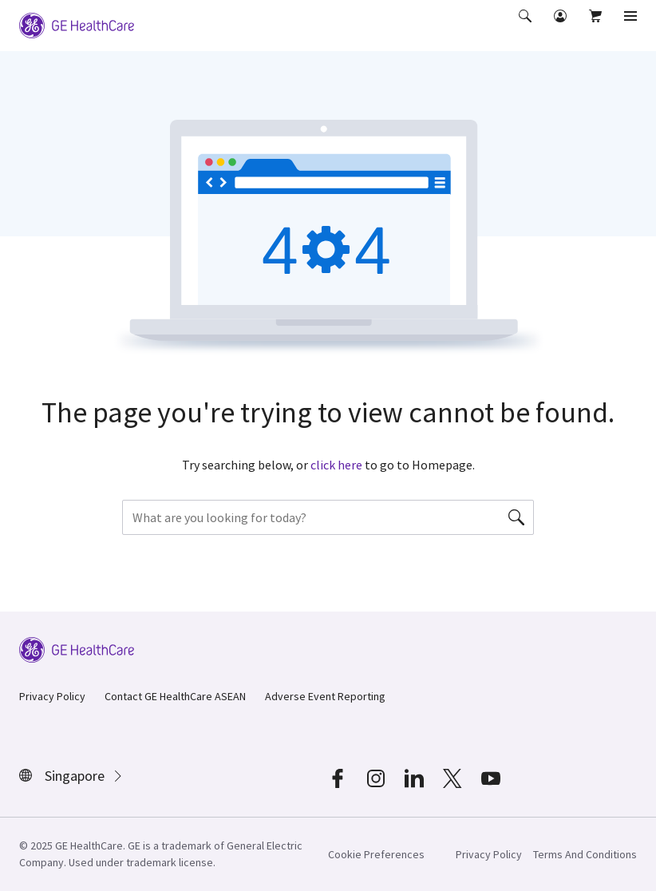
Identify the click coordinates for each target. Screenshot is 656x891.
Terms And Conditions (585, 854)
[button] (526, 27)
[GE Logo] (76, 24)
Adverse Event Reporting (325, 696)
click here (336, 465)
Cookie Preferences (376, 854)
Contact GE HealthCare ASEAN (175, 696)
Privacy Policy (52, 696)
